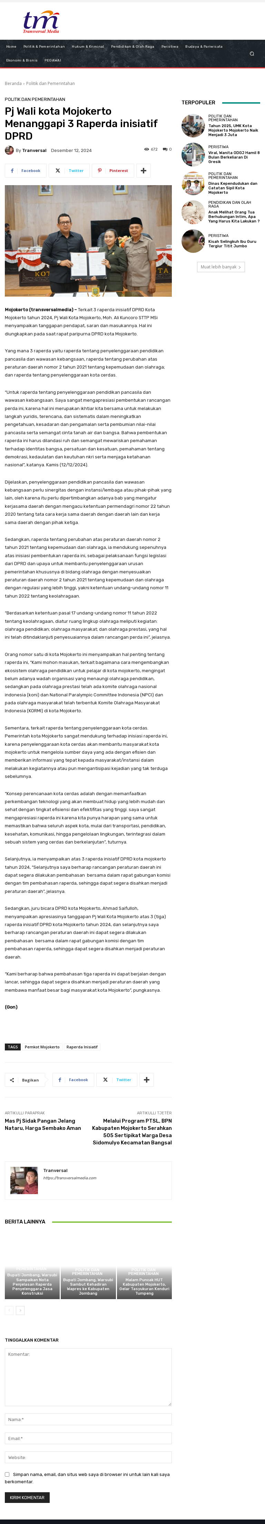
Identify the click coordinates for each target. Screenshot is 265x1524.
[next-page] (20, 1310)
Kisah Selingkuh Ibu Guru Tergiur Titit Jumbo (232, 243)
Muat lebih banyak (221, 267)
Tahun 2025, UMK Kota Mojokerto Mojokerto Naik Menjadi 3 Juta (233, 130)
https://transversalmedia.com (69, 1178)
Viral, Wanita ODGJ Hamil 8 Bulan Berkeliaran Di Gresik (234, 157)
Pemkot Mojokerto (42, 1046)
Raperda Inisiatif (82, 1046)
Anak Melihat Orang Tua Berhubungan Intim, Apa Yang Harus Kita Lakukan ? (234, 216)
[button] (252, 53)
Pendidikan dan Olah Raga (229, 204)
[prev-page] (9, 1310)
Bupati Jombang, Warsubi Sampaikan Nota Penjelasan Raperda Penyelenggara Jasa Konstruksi (32, 1284)
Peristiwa (218, 147)
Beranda (13, 83)
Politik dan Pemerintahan (50, 83)
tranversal (34, 150)
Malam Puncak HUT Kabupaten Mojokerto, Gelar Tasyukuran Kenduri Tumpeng (144, 1287)
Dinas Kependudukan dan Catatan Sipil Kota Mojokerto (232, 188)
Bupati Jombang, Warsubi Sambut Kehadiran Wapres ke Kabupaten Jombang (88, 1287)
